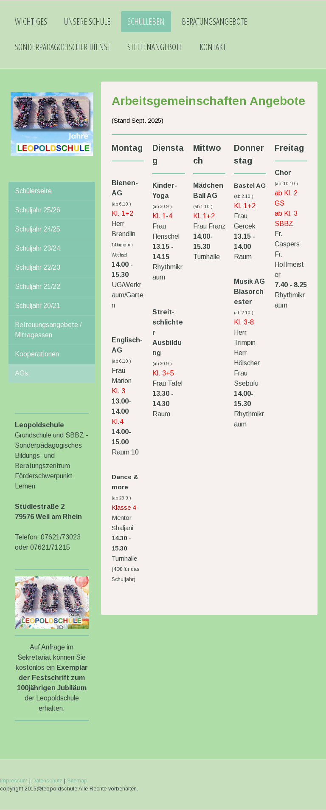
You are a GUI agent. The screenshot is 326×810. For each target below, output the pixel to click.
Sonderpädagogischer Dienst (62, 47)
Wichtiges (31, 21)
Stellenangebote (155, 47)
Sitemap (77, 780)
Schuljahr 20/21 (37, 305)
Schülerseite (33, 191)
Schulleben (146, 21)
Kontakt (213, 47)
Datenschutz (47, 780)
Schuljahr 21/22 (37, 286)
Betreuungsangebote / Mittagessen (48, 330)
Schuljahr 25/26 (37, 210)
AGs (21, 373)
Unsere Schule (87, 21)
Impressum (14, 780)
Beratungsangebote (214, 21)
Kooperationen (37, 354)
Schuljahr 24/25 (37, 229)
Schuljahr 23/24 (37, 248)
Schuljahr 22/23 (37, 267)
